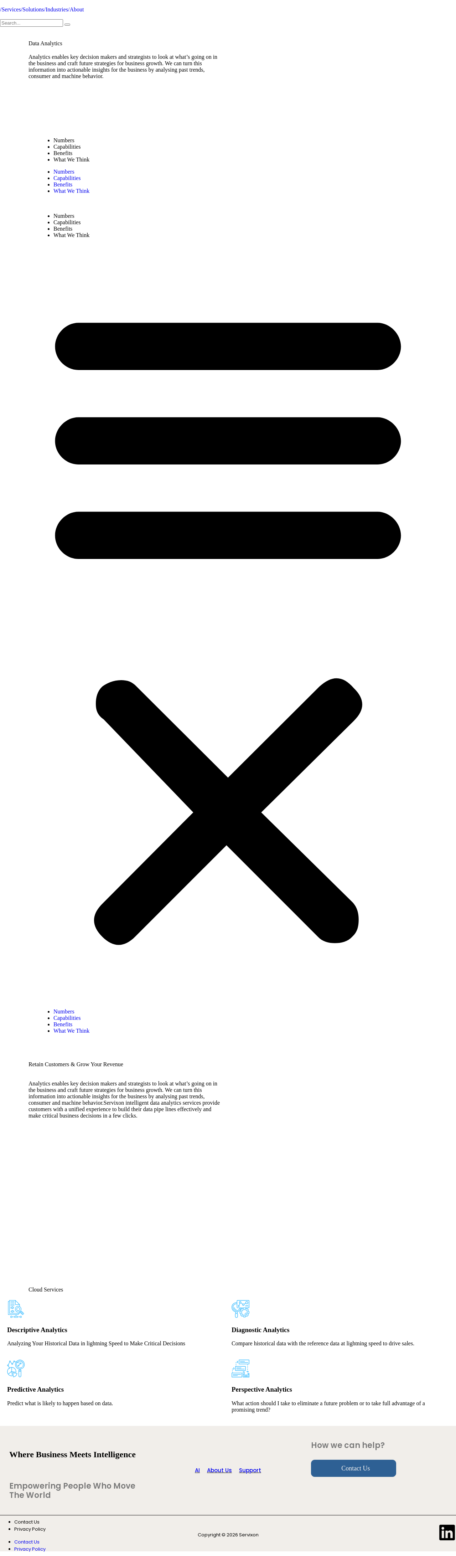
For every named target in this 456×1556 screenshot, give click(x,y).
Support (250, 1470)
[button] (228, 623)
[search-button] (67, 25)
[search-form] (31, 23)
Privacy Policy (30, 1529)
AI (197, 1470)
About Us (219, 1470)
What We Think (71, 159)
